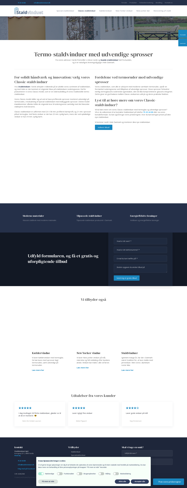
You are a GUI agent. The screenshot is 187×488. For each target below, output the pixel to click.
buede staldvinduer (109, 60)
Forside (124, 3)
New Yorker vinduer (124, 11)
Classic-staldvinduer (87, 11)
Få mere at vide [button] (48, 481)
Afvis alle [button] (122, 481)
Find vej (17, 455)
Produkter (133, 3)
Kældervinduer (105, 11)
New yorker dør (143, 11)
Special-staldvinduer (65, 11)
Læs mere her (38, 370)
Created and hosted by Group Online (27, 477)
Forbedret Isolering (146, 3)
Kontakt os (169, 3)
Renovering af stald (162, 11)
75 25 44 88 (148, 112)
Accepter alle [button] (140, 481)
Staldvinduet (24, 86)
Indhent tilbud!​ (103, 127)
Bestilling (159, 3)
